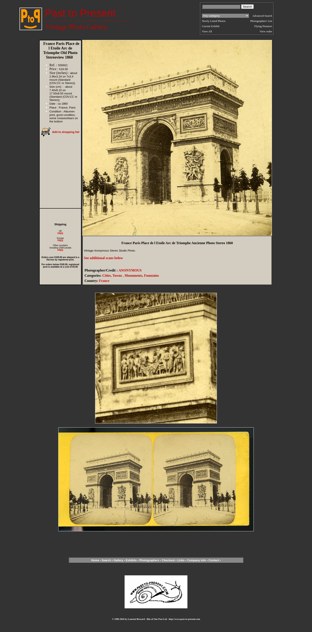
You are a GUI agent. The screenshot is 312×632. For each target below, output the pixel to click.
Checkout (168, 560)
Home (95, 560)
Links (181, 560)
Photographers (149, 560)
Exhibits (131, 560)
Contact (213, 560)
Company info (197, 560)
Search (106, 560)
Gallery (118, 560)
